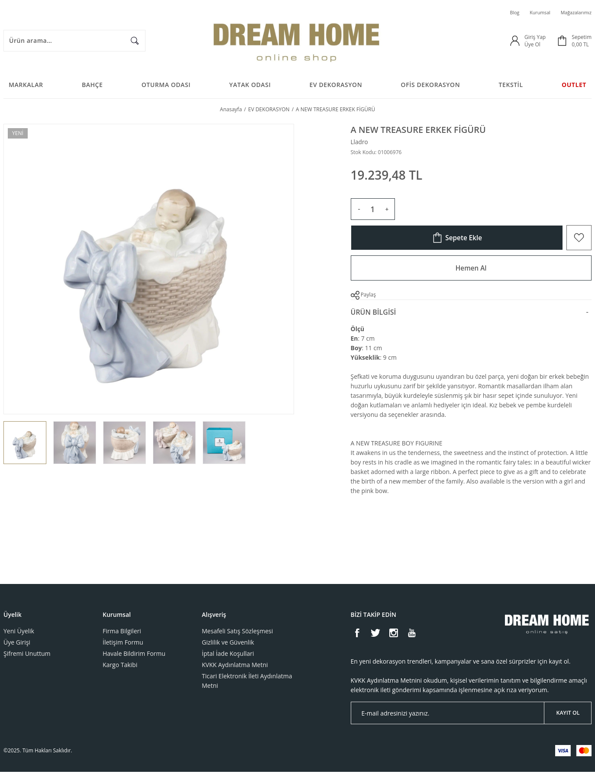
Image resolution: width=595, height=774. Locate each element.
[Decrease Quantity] (359, 211)
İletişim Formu (123, 644)
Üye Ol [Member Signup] (532, 44)
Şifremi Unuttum (27, 655)
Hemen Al (471, 270)
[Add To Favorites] (579, 239)
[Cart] (574, 41)
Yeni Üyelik (18, 633)
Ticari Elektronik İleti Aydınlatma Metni (247, 683)
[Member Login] (515, 41)
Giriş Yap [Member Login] (535, 37)
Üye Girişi (16, 644)
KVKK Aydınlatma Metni (235, 667)
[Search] (74, 41)
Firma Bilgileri (122, 633)
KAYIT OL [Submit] (568, 715)
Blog (507, 12)
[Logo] (297, 41)
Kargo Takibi (120, 667)
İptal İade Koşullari (228, 655)
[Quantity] (372, 211)
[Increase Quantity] (386, 211)
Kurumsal (534, 12)
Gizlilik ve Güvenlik (228, 644)
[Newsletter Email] (471, 715)
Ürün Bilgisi (373, 314)
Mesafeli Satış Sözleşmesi (237, 633)
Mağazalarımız (574, 12)
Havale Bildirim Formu (134, 655)
